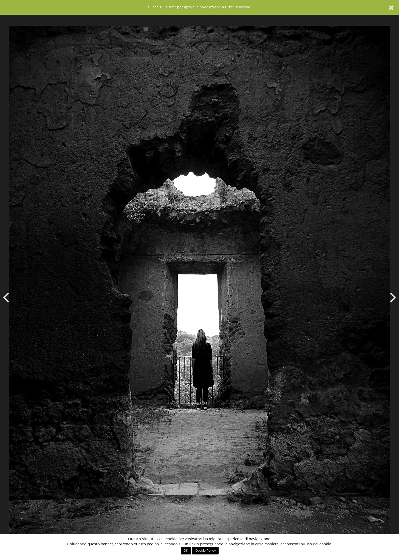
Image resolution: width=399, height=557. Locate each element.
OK (185, 550)
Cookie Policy (205, 550)
